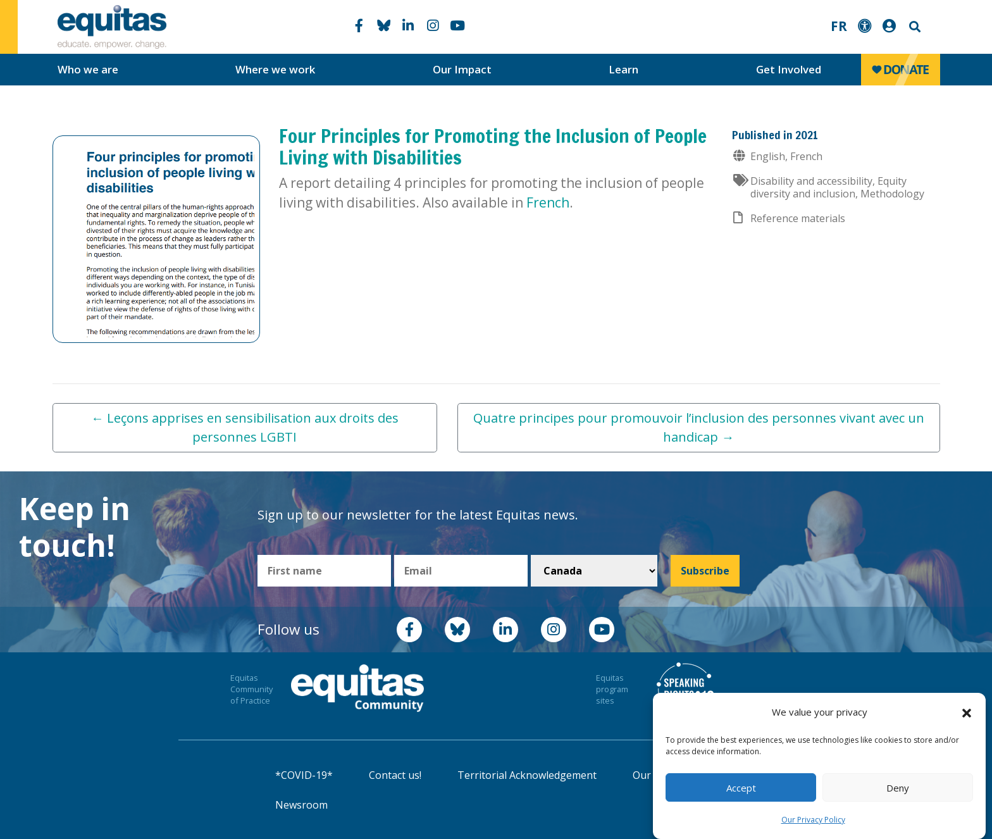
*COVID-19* (304, 775)
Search (914, 26)
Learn (623, 69)
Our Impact (462, 69)
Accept (741, 787)
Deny (897, 787)
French (547, 202)
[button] (966, 712)
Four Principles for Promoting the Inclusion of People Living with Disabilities (493, 146)
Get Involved (788, 69)
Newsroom (301, 805)
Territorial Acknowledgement (527, 775)
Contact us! (395, 775)
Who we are (88, 69)
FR (839, 26)
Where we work (275, 69)
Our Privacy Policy (813, 819)
